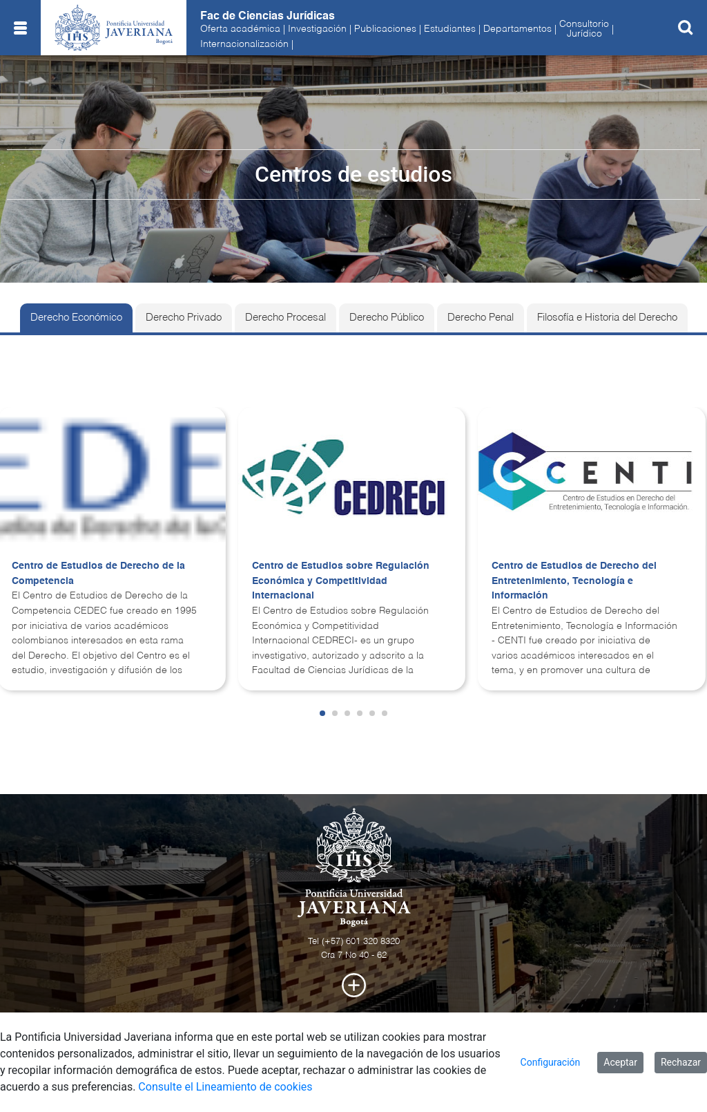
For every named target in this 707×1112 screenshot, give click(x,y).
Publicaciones (385, 29)
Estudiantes (450, 29)
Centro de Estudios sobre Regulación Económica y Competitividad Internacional (340, 581)
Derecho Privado (184, 318)
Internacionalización (244, 44)
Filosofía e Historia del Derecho (607, 318)
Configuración (551, 1062)
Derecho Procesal (285, 318)
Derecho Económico (76, 318)
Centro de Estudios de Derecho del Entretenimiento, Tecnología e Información (574, 581)
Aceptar (620, 1062)
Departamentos (517, 29)
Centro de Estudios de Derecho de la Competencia (98, 573)
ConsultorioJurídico (584, 29)
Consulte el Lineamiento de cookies (225, 1086)
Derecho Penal (480, 318)
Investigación (317, 29)
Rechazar (681, 1062)
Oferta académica (240, 29)
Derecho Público (386, 318)
